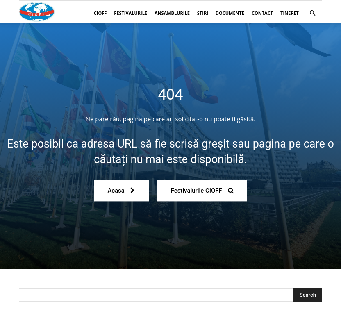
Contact (262, 13)
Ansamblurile (172, 13)
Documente (230, 13)
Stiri (202, 13)
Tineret (289, 13)
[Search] (307, 295)
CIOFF (100, 13)
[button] (312, 13)
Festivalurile (130, 13)
